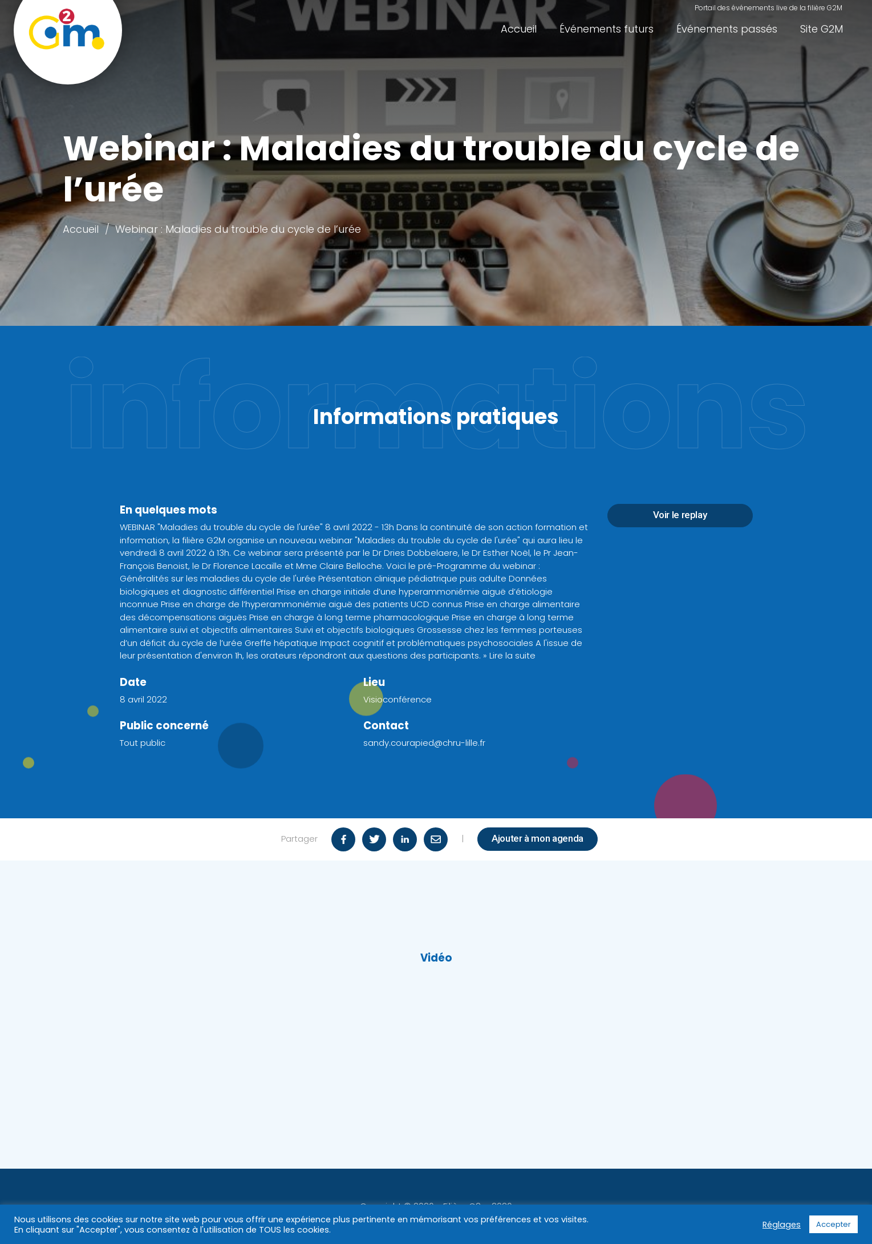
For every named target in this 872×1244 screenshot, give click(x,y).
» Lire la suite (509, 655)
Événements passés (726, 29)
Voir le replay (680, 514)
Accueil (519, 29)
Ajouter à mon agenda (537, 838)
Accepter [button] (833, 1224)
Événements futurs (606, 29)
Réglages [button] (782, 1224)
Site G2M (821, 29)
